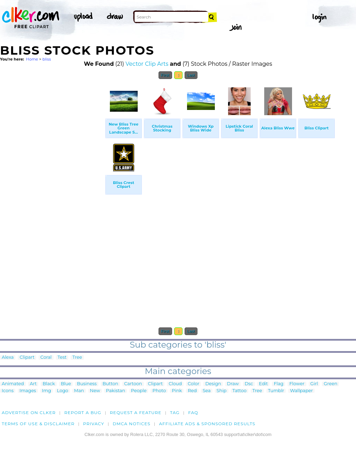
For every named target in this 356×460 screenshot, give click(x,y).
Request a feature (135, 412)
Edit (263, 384)
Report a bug (83, 412)
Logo (62, 391)
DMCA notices (132, 423)
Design (213, 384)
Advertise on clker (29, 412)
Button (110, 384)
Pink (177, 391)
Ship (222, 391)
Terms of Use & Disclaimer (38, 423)
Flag (278, 384)
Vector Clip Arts (147, 64)
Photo (159, 391)
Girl (314, 384)
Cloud (175, 384)
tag (174, 412)
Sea (207, 391)
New (95, 391)
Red (192, 391)
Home (32, 59)
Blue (66, 384)
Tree (77, 357)
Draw (233, 384)
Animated (13, 384)
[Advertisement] (52, 187)
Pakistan (115, 391)
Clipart (26, 357)
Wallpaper (301, 391)
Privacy (93, 423)
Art (33, 384)
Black (48, 384)
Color (193, 384)
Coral (45, 357)
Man (79, 391)
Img (46, 391)
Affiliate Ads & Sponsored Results (207, 423)
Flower (296, 384)
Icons (8, 391)
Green (330, 384)
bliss (46, 59)
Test (62, 357)
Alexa (8, 357)
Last (191, 75)
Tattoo (240, 391)
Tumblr (276, 391)
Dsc (249, 384)
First (165, 75)
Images (27, 391)
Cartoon (133, 384)
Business (87, 384)
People (139, 391)
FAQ (193, 412)
